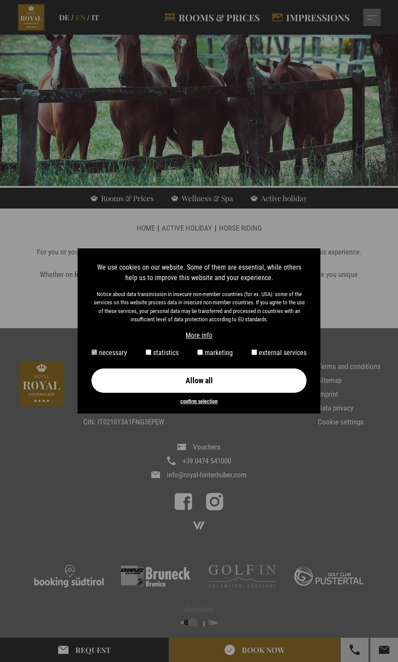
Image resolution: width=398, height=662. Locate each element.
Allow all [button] (199, 380)
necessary (109, 353)
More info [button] (199, 335)
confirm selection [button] (199, 401)
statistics (162, 353)
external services (279, 353)
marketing (215, 353)
